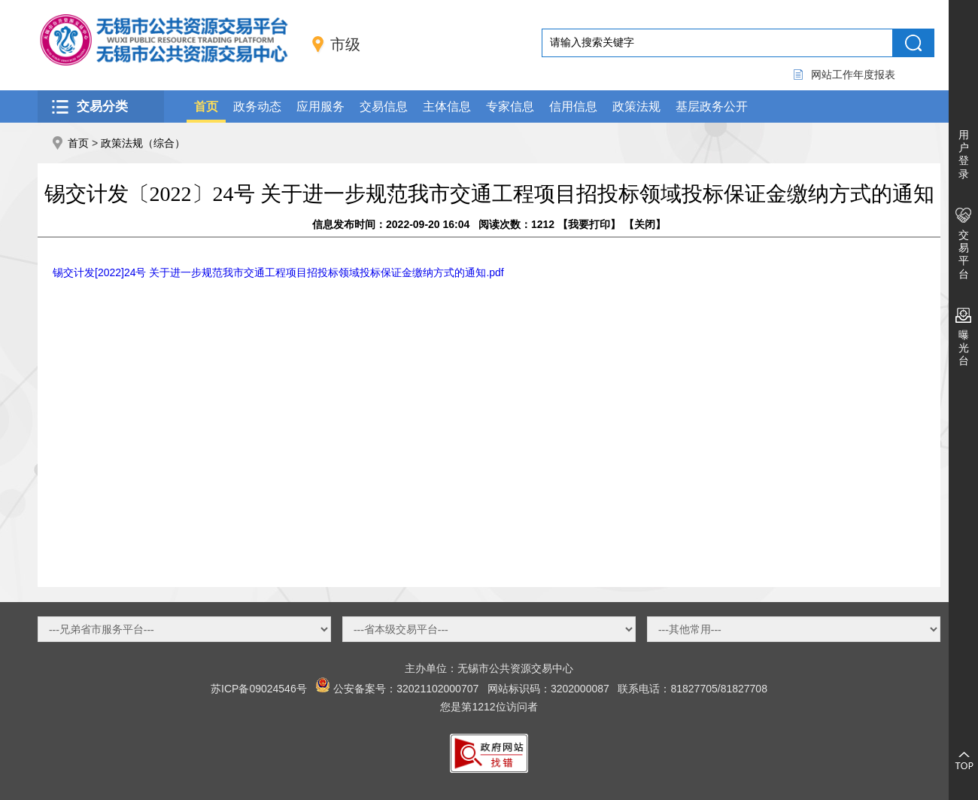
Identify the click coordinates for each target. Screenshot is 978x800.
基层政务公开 (712, 106)
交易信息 (384, 106)
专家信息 (510, 106)
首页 (206, 106)
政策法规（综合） (143, 143)
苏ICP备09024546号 (259, 689)
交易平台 (963, 254)
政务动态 (257, 106)
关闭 (644, 224)
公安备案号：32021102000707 (405, 689)
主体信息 (447, 106)
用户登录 (963, 154)
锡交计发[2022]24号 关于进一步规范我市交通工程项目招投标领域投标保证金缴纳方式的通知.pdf (278, 272)
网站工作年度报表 (853, 74)
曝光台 (963, 348)
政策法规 (636, 106)
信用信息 (573, 106)
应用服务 (320, 106)
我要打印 (589, 224)
